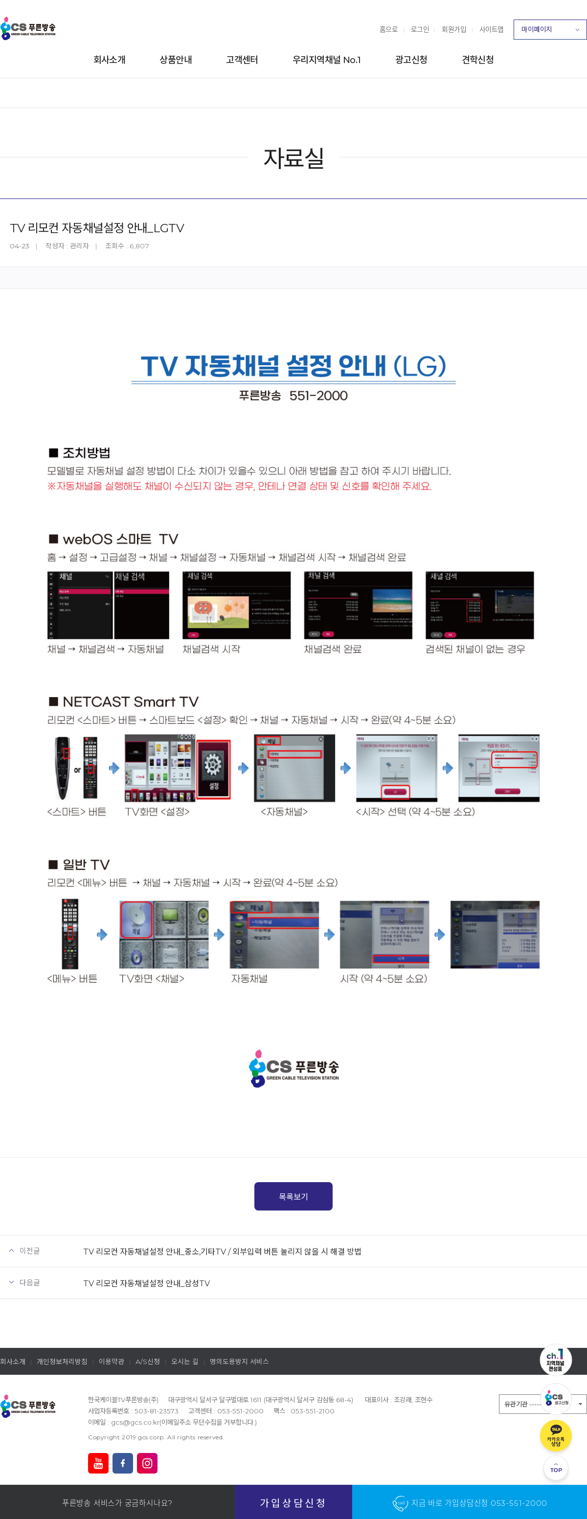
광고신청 (411, 60)
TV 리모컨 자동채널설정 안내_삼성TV (146, 1283)
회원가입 (454, 29)
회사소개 (109, 60)
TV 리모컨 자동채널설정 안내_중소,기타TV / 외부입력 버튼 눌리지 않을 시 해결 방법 (222, 1251)
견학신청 (478, 60)
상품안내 (175, 60)
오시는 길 (185, 1361)
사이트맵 (491, 29)
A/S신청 (147, 1361)
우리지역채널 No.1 (327, 60)
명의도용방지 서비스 (239, 1361)
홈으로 (389, 29)
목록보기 (293, 1197)
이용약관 (111, 1361)
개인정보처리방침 (62, 1361)
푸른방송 (28, 28)
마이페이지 (550, 32)
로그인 (420, 29)
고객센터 (242, 60)
